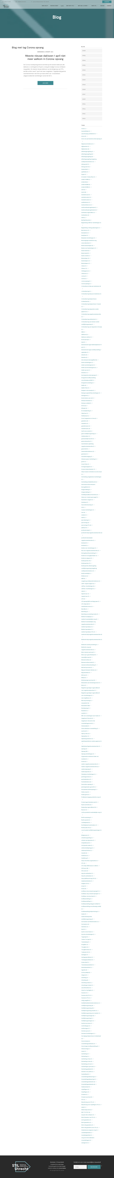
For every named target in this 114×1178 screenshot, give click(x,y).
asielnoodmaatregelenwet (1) (88, 207)
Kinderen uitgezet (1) (86, 558)
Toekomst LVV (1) (85, 952)
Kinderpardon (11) (86, 563)
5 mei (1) (83, 128)
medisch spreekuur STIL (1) (88, 632)
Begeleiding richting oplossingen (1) (90, 227)
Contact (109, 5)
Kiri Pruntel (62, 1166)
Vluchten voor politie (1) (87, 1071)
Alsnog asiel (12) (85, 166)
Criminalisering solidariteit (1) (89, 319)
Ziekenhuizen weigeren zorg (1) (89, 1130)
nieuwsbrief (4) (85, 703)
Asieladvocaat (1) (85, 194)
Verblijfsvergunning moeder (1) (89, 1010)
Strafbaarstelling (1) (86, 901)
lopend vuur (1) (85, 593)
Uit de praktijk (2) (85, 972)
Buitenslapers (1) (85, 263)
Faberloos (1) (84, 413)
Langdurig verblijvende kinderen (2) (90, 581)
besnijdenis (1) (85, 233)
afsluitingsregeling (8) (87, 154)
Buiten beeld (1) (85, 253)
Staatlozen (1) (84, 855)
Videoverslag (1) (85, 1048)
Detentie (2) (84, 357)
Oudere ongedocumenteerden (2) (89, 766)
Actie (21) (83, 136)
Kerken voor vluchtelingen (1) (88, 548)
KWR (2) (83, 578)
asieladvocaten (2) (86, 197)
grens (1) (83, 461)
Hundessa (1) (84, 502)
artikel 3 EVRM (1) (85, 179)
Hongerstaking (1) (85, 492)
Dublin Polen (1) (85, 388)
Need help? (45, 5)
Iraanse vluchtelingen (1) (87, 510)
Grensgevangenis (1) (86, 466)
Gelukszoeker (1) (85, 436)
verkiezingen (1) (85, 1028)
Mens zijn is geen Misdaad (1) (88, 654)
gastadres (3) (84, 421)
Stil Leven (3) (84, 870)
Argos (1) (83, 174)
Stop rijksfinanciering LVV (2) (88, 878)
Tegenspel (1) (84, 937)
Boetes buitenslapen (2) (87, 245)
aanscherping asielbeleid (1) (88, 133)
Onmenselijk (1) (85, 726)
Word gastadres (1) (86, 1122)
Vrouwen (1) (84, 1094)
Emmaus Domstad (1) (86, 400)
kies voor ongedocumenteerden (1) (90, 550)
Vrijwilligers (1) (85, 1092)
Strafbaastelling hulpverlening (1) (89, 911)
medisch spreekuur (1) (87, 626)
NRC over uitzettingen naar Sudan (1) (90, 715)
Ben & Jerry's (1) (85, 230)
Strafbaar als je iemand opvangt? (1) (90, 893)
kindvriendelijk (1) (86, 573)
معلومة (62, 5)
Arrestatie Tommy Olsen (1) (88, 177)
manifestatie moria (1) (87, 606)
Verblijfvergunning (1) (87, 1018)
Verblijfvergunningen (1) (87, 1020)
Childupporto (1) (85, 271)
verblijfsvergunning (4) (87, 1005)
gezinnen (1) (84, 454)
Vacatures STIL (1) (85, 998)
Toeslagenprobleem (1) (87, 959)
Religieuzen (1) (85, 835)
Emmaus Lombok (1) (86, 403)
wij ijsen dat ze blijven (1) (87, 1114)
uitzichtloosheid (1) (86, 987)
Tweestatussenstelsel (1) (87, 965)
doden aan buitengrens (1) (88, 365)
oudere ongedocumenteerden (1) (89, 764)
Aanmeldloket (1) (85, 131)
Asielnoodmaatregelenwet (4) (89, 210)
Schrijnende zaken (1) (86, 845)
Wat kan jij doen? (83, 5)
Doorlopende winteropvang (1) (89, 375)
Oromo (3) (83, 761)
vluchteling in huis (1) (86, 1059)
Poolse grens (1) (85, 794)
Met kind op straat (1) (86, 667)
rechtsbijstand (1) (85, 822)
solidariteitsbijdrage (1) (87, 848)
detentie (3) (84, 355)
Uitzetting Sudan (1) (86, 982)
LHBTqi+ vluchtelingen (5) (87, 586)
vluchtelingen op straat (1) (88, 1066)
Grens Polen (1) (85, 464)
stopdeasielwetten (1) (86, 881)
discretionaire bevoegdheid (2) (89, 360)
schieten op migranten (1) (87, 840)
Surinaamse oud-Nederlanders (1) (90, 921)
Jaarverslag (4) (85, 522)
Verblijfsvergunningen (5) (87, 1015)
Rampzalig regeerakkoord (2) (88, 807)
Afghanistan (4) (85, 149)
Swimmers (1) (84, 926)
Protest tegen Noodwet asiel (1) (89, 802)
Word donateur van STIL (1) (88, 1117)
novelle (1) (84, 713)
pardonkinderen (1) (86, 779)
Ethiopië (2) (84, 408)
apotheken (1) (84, 172)
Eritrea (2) (83, 405)
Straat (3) (83, 888)
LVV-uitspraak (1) (85, 604)
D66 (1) (83, 332)
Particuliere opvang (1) (87, 784)
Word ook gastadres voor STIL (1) (89, 1127)
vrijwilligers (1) (85, 1089)
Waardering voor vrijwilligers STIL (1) (90, 1104)
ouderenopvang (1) (86, 769)
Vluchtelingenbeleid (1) (87, 1069)
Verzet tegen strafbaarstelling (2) (89, 1046)
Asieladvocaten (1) (86, 199)
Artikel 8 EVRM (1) (85, 187)
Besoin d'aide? (54, 5)
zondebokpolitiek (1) (86, 1132)
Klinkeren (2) (84, 576)
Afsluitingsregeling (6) (87, 156)
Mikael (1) (83, 677)
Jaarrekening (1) (85, 520)
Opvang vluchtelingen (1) (87, 754)
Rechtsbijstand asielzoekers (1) (89, 825)
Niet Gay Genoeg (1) (86, 700)
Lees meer (45, 83)
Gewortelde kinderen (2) (87, 451)
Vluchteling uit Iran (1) (87, 1064)
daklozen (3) (84, 334)
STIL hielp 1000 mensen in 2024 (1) (89, 865)
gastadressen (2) (85, 426)
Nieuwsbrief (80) (85, 705)
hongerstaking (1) (85, 489)
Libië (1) (83, 591)
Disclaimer (53, 1162)
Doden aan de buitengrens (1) (88, 367)
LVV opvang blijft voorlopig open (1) (90, 601)
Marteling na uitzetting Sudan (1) (89, 614)
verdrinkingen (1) (85, 1026)
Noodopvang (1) (85, 708)
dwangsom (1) (85, 395)
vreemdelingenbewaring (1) (88, 1076)
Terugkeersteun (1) (86, 949)
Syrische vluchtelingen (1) (87, 934)
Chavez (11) (84, 268)
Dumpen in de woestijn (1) (87, 390)
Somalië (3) (84, 853)
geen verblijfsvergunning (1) (88, 433)
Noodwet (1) (84, 710)
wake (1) (83, 1107)
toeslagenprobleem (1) (87, 957)
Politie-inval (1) (85, 792)
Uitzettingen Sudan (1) (87, 985)
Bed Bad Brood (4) (85, 220)
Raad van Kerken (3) (86, 804)
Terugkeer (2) (84, 947)
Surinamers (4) (85, 924)
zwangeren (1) (85, 1142)
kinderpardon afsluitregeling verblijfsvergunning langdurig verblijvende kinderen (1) (89, 568)
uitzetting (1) (84, 977)
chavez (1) (83, 266)
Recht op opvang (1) (86, 817)
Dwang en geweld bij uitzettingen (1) (90, 393)
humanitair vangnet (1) (87, 499)
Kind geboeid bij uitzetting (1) (88, 553)
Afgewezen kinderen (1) (87, 144)
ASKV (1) (83, 217)
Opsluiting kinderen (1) (87, 738)
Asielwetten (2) (85, 215)
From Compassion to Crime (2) (88, 418)
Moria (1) (83, 685)
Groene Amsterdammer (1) (88, 469)
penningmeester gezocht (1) (88, 787)
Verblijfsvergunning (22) (87, 1008)
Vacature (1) (84, 992)
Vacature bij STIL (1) (86, 995)
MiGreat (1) (84, 675)
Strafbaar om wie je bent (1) (88, 896)
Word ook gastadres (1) (87, 1125)
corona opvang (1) (85, 281)
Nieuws (102, 5)
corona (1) (83, 276)
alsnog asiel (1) (85, 164)
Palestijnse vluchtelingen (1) (88, 774)
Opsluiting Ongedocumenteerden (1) (90, 746)
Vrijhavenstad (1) (85, 1087)
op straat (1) (84, 731)
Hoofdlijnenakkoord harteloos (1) (89, 494)
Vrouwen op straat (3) (86, 1097)
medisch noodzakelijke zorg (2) (89, 619)
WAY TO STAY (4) (85, 1112)
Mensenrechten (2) (86, 660)
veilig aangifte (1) (85, 1000)
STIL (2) (83, 863)
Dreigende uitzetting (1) (87, 382)
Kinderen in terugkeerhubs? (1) (89, 555)
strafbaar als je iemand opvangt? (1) (90, 891)
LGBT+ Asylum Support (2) (87, 583)
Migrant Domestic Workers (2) (88, 670)
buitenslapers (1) (85, 260)
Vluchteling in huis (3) (86, 1061)
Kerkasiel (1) (84, 545)
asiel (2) (83, 189)
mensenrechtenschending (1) (88, 665)
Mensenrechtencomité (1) (87, 662)
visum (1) (83, 1051)
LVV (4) (83, 599)
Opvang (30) (84, 751)
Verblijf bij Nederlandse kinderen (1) (90, 1003)
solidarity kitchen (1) (86, 850)
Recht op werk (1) (85, 820)
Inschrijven (94, 1167)
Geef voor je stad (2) (86, 431)
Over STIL (94, 5)
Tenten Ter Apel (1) (86, 939)
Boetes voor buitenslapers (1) (88, 248)
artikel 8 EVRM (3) (85, 184)
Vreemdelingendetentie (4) (88, 1084)
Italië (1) (83, 517)
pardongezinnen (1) (86, 776)
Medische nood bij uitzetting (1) (89, 644)
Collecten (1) (84, 273)
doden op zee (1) (85, 370)
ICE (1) (82, 507)
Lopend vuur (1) (85, 596)
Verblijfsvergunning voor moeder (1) (90, 1013)
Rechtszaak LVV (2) (86, 827)
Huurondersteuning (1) (87, 504)
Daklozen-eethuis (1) (86, 337)
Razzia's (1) (84, 809)
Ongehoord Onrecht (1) (87, 718)
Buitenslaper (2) (85, 258)
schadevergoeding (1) (87, 837)
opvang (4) (84, 748)
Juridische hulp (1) (85, 530)
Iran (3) (83, 512)
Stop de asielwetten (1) (87, 876)
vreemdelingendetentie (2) (88, 1081)
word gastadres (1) (86, 1120)
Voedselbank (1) (85, 1074)
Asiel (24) (83, 192)
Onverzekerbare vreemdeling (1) (89, 728)
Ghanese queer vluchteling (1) (89, 459)
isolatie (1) (84, 515)
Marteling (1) (84, 611)
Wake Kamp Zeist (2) (86, 1109)
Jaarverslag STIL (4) (86, 525)
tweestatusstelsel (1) (86, 967)
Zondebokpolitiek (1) (86, 1135)
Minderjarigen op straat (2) (88, 680)
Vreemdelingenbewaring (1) (88, 1079)
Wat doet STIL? (70, 5)
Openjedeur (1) (85, 736)
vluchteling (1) (85, 1053)
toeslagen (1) (84, 954)
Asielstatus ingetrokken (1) (88, 212)
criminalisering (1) (86, 291)
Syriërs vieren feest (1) (87, 931)
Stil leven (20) (84, 868)
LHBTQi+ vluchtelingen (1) (88, 588)
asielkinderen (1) (85, 202)
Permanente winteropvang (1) (89, 789)
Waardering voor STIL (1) (87, 1102)
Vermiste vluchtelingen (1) (88, 1033)
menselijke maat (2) (86, 657)
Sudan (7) (83, 914)
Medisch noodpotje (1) (87, 616)
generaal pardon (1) (86, 441)
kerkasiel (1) (84, 543)
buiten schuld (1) (85, 255)
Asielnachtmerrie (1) (86, 205)
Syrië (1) (83, 929)
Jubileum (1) (84, 527)
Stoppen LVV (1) (85, 883)
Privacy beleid (60, 1162)
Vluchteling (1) (85, 1056)
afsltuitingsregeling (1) (87, 151)
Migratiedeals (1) (85, 672)
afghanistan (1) (85, 146)
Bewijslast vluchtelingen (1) (88, 238)
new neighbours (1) (86, 698)
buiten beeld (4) (85, 250)
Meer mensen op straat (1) (88, 652)
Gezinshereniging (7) (86, 456)
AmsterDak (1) (84, 169)
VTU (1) (83, 1099)
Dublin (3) (83, 385)
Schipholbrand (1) (85, 843)
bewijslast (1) (84, 235)
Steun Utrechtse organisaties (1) (89, 860)
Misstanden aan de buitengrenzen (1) (90, 682)
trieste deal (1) (85, 962)
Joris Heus (61, 1164)
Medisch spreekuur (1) (87, 629)
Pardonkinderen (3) (86, 782)
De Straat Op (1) (85, 339)
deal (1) (83, 342)
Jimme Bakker (62, 1168)
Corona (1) (84, 278)
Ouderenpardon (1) (86, 771)
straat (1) (83, 886)
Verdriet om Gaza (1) (86, 1023)
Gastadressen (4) (85, 428)
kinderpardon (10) (85, 560)
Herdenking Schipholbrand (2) (89, 482)
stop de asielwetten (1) (87, 873)
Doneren (106, 1)
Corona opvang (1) (86, 283)
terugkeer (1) (84, 944)
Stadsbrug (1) (84, 858)
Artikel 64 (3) (84, 182)
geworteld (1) (84, 449)
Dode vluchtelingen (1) (87, 362)
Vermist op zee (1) (85, 1031)
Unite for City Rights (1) (87, 990)
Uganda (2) (84, 970)
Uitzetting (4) (84, 980)
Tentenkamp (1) (85, 942)
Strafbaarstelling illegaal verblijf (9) (90, 904)
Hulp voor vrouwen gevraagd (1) (89, 497)
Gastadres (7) (84, 423)
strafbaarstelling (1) (86, 898)
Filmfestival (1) (85, 416)
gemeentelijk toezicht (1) (87, 438)
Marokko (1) (84, 609)
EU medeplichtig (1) (86, 410)
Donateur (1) (84, 372)
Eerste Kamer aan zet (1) (87, 398)
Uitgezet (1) (84, 975)
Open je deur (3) (85, 733)
